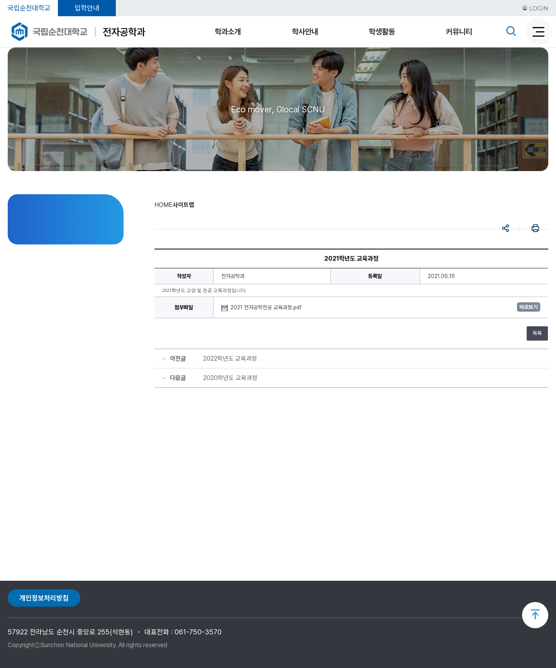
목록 (537, 333)
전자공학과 (124, 32)
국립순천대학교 (29, 8)
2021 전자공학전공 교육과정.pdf (267, 307)
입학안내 (87, 8)
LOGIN (535, 8)
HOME (163, 205)
